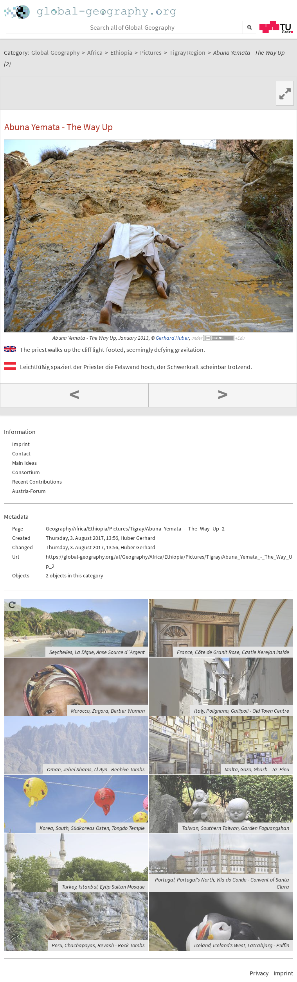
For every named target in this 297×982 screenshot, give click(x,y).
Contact (21, 453)
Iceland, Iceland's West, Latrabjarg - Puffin (241, 945)
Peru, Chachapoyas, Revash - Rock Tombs (98, 945)
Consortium (26, 472)
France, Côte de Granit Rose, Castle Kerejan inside (233, 652)
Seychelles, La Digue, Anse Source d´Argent (97, 652)
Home (91, 12)
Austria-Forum (29, 491)
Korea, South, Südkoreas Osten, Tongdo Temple (92, 827)
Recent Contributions (37, 481)
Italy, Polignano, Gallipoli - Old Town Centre (241, 710)
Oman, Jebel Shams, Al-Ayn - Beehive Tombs (96, 769)
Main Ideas (24, 462)
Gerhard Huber (172, 338)
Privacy (259, 973)
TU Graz (276, 27)
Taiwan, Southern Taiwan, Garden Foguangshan (235, 827)
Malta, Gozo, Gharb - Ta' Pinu (257, 769)
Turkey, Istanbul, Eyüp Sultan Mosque (103, 886)
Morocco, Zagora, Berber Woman (108, 710)
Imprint (21, 444)
